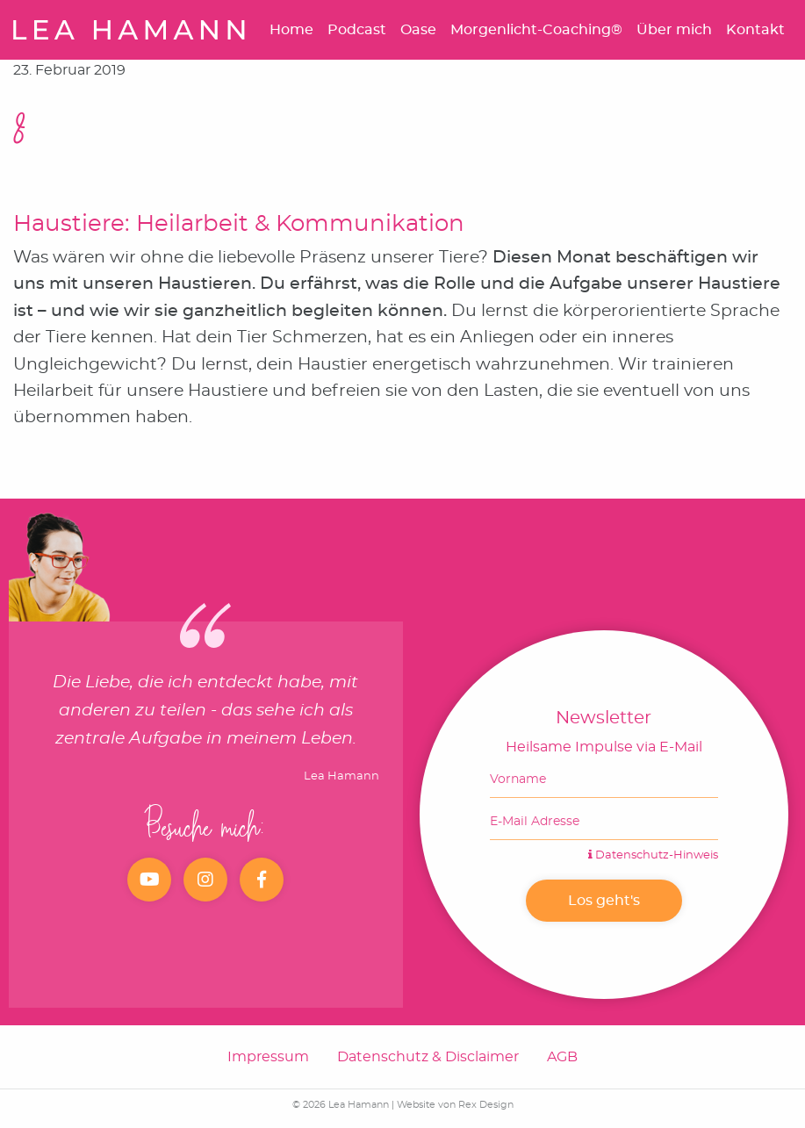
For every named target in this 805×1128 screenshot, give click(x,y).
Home (291, 30)
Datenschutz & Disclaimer (428, 1057)
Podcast (356, 30)
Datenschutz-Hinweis (653, 855)
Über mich (674, 30)
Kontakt (755, 30)
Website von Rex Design (455, 1105)
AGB (562, 1057)
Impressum (268, 1057)
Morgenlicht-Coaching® (536, 30)
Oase (418, 30)
